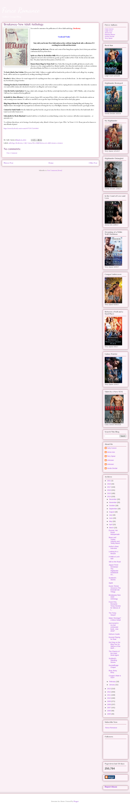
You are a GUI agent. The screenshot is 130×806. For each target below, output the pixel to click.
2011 (109, 695)
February (112, 681)
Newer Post (8, 163)
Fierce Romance (21, 10)
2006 (109, 711)
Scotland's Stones (112, 579)
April (111, 524)
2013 (109, 689)
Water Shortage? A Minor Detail (115, 619)
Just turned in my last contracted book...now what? (114, 627)
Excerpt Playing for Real (114, 638)
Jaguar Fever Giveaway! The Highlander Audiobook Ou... (113, 569)
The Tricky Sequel (112, 614)
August (112, 512)
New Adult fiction (38, 143)
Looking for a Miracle (113, 552)
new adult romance (50, 143)
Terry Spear (108, 38)
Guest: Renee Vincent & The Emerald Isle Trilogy (115, 589)
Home (51, 163)
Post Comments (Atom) (54, 170)
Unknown (110, 460)
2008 (109, 704)
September (113, 509)
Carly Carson (27, 143)
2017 (109, 487)
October (112, 505)
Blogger (76, 801)
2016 (109, 490)
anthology (11, 143)
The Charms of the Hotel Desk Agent (114, 653)
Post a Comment (12, 153)
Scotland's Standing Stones (113, 660)
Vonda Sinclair (109, 36)
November (113, 502)
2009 (109, 701)
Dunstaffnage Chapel (113, 666)
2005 (109, 714)
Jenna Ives (108, 33)
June (111, 518)
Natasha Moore (110, 34)
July (110, 515)
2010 (109, 698)
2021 (109, 481)
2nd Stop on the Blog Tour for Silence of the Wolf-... (114, 645)
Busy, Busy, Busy (113, 671)
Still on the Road (115, 562)
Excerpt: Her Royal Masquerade (114, 532)
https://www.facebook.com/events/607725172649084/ (21, 128)
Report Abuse (111, 787)
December (113, 499)
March (111, 528)
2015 (109, 493)
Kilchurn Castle (114, 634)
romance (60, 143)
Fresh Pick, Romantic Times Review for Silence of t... (115, 606)
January (112, 685)
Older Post (93, 163)
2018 (109, 484)
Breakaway (19, 143)
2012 (109, 692)
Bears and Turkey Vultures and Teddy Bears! (114, 540)
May (111, 521)
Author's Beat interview (114, 547)
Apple (111, 583)
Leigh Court (108, 31)
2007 (109, 708)
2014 (109, 496)
